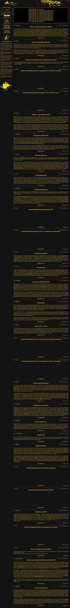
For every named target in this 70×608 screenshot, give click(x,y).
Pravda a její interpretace (41, 383)
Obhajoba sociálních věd (41, 135)
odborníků (66, 599)
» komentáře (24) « (41, 66)
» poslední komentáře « (7, 41)
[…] (4, 74)
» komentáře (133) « (41, 263)
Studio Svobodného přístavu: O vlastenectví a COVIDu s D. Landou (41, 71)
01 (39, 9)
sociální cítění (36, 141)
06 (45, 10)
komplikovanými (44, 286)
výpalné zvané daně (29, 273)
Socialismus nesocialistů (41, 405)
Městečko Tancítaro (41, 155)
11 (51, 10)
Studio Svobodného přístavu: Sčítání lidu (41, 209)
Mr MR (17, 58)
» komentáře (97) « (41, 277)
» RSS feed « (6, 30)
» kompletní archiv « (6, 28)
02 (40, 9)
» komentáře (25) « (41, 171)
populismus (26, 408)
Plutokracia (41, 303)
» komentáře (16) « (41, 151)
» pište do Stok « (6, 23)
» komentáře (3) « (41, 555)
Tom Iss (17, 40)
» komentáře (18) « (41, 335)
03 (41, 9)
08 (48, 10)
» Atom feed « (7, 31)
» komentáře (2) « (41, 485)
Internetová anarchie (41, 253)
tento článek (66, 397)
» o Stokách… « (7, 20)
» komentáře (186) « (41, 417)
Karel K (17, 113)
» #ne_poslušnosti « (7, 25)
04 (43, 9)
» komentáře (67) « (41, 205)
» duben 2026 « (7, 26)
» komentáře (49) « (41, 131)
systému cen (41, 570)
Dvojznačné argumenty (41, 189)
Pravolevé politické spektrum (41, 42)
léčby (46, 566)
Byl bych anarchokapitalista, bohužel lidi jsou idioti (41, 60)
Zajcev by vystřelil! (41, 512)
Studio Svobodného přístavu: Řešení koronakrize (41, 468)
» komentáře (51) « (41, 522)
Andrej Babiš (16, 407)
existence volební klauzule (18, 596)
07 (46, 10)
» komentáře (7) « (40, 88)
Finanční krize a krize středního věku (6, 56)
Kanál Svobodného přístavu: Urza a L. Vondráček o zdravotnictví (41, 231)
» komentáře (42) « (41, 110)
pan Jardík (1, 43)
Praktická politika (41, 175)
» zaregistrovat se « (7, 17)
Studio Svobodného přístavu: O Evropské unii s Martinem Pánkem (41, 339)
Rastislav (17, 301)
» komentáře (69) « (41, 605)
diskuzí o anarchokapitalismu (23, 196)
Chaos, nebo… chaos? (41, 326)
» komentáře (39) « (41, 583)
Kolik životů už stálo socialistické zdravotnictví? (41, 560)
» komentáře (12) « (41, 378)
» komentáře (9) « (40, 37)
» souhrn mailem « (7, 32)
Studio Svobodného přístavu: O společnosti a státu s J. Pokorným (41, 361)
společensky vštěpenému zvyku (30, 142)
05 (44, 10)
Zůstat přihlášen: (6, 12)
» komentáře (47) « (41, 298)
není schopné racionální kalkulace (38, 575)
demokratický (26, 413)
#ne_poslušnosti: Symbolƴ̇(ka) (8, 43)
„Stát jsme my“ (41, 435)
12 (52, 10)
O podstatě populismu (41, 588)
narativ (49, 599)
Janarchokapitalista (19, 433)
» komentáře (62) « (41, 185)
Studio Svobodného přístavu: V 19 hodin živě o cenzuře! (41, 527)
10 (50, 10)
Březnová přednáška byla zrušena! (41, 549)
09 (49, 10)
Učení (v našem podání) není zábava (41, 27)
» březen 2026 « (7, 27)
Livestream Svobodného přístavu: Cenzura (41, 490)
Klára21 (1, 55)
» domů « (7, 19)
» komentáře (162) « (41, 55)
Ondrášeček (18, 25)
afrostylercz (18, 510)
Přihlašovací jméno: (7, 7)
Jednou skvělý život (41, 422)
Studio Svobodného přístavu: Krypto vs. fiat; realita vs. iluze (41, 92)
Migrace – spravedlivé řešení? (41, 114)
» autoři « (7, 22)
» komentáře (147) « (41, 321)
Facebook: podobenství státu (41, 282)
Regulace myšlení (41, 446)
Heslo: (7, 10)
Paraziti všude (41, 267)
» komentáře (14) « (41, 544)
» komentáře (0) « (40, 227)
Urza (17, 69)
